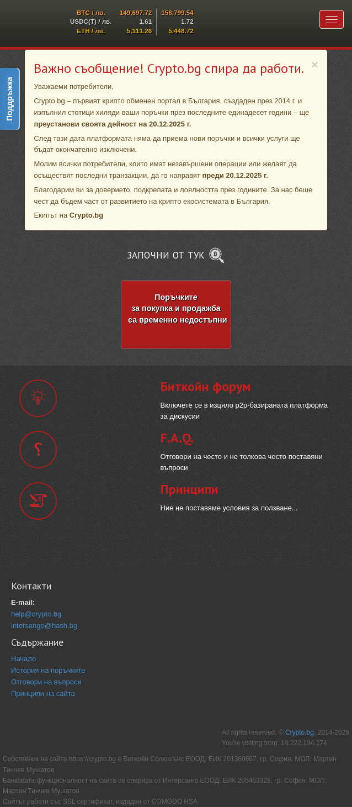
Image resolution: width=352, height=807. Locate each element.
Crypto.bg (299, 732)
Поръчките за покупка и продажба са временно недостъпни (177, 308)
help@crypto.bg (36, 614)
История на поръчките (48, 670)
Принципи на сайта (43, 693)
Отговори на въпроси (46, 682)
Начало (23, 659)
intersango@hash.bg (44, 625)
